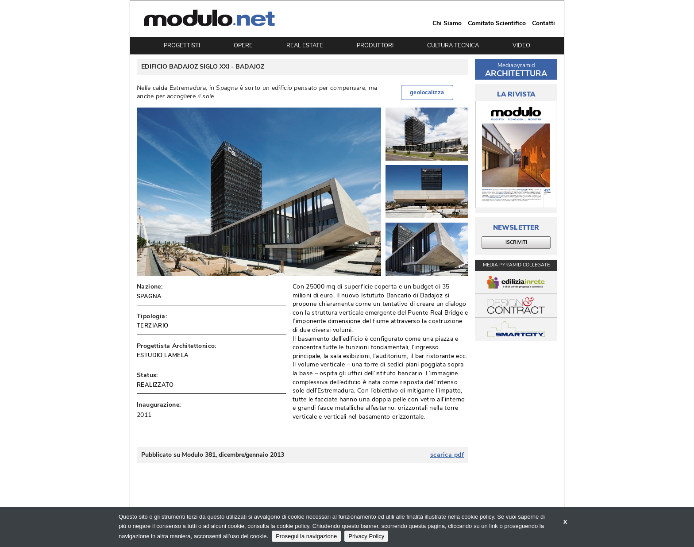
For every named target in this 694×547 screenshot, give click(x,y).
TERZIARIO (153, 326)
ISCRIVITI (516, 242)
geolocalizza (427, 92)
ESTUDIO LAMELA (163, 355)
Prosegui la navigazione (306, 536)
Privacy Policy (366, 536)
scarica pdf (447, 454)
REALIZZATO (155, 385)
